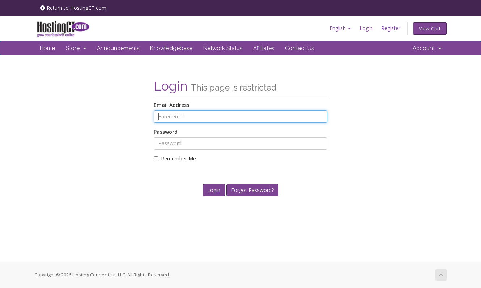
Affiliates (263, 48)
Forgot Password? (252, 190)
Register (390, 28)
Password (166, 131)
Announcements (118, 48)
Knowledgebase (171, 48)
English (340, 28)
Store (76, 48)
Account (427, 48)
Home (47, 48)
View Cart (430, 28)
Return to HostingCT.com (73, 7)
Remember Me (175, 158)
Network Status (222, 48)
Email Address (171, 104)
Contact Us (299, 48)
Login (366, 28)
